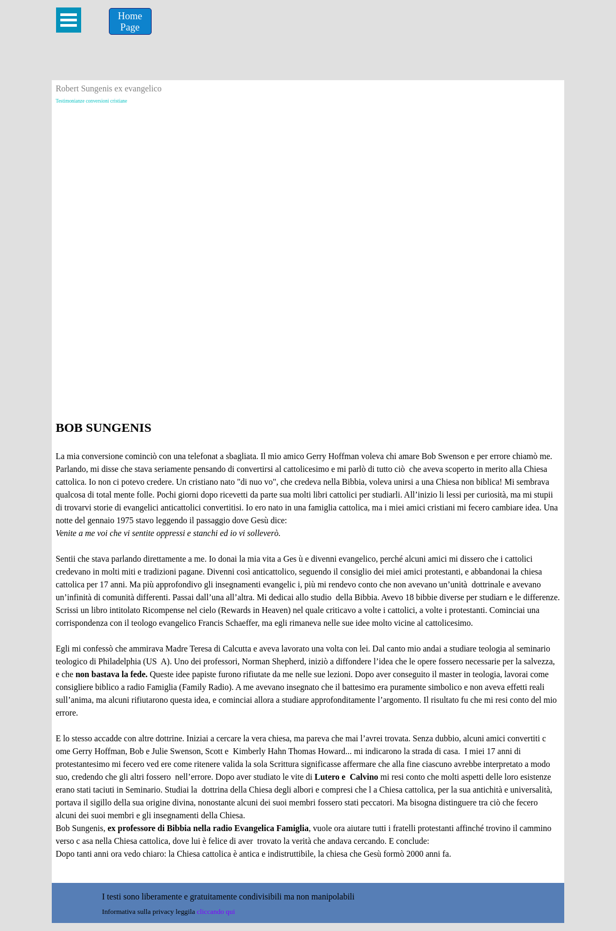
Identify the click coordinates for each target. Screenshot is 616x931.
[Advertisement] (308, 182)
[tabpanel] (308, 649)
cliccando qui (216, 911)
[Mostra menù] (68, 20)
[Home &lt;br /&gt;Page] (130, 21)
